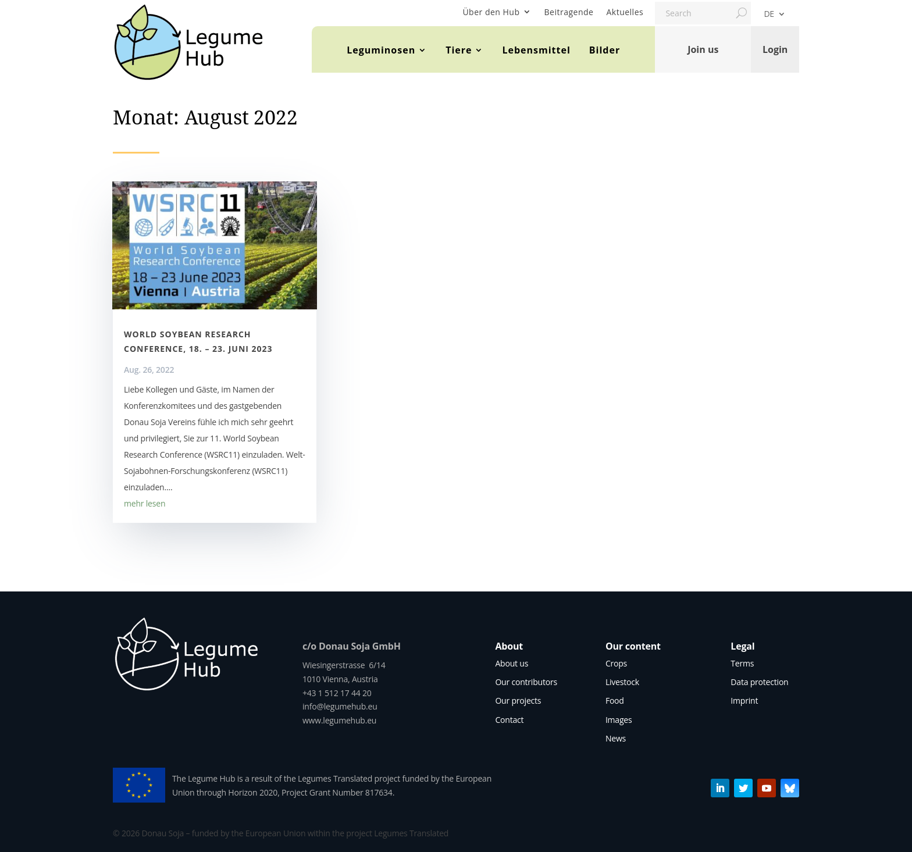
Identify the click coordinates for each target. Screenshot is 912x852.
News (615, 738)
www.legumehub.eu (339, 720)
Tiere (459, 50)
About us (511, 663)
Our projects (518, 700)
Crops (616, 663)
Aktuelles (624, 11)
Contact (509, 719)
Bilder (604, 50)
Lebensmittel (536, 50)
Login (775, 49)
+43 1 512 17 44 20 (337, 692)
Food (614, 700)
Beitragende (569, 11)
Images (618, 719)
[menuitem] (775, 16)
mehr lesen (144, 503)
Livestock (622, 681)
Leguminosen (381, 50)
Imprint (744, 700)
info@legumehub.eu (339, 706)
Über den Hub (490, 11)
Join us (702, 49)
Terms (742, 663)
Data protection (759, 681)
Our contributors (526, 681)
